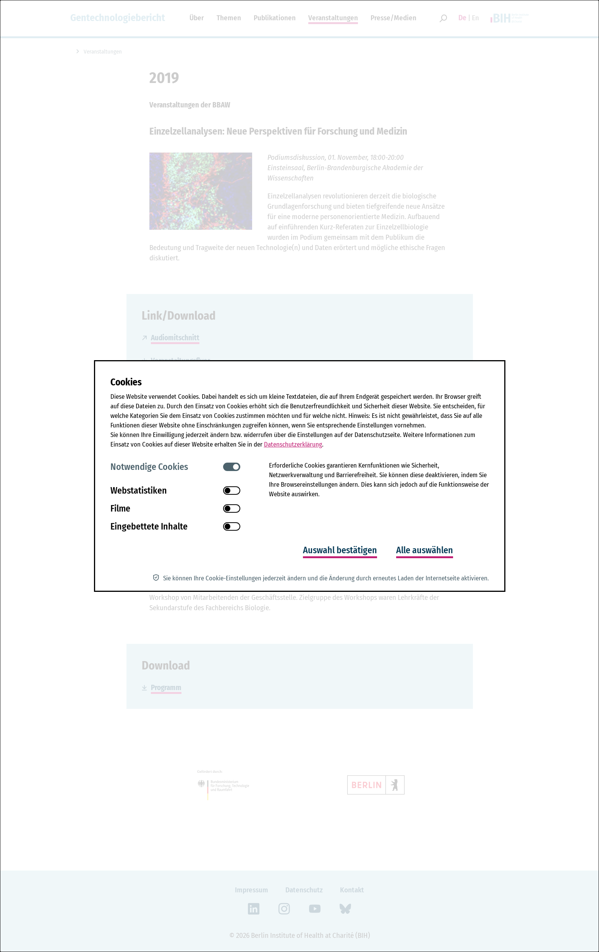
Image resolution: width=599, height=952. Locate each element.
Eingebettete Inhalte (149, 526)
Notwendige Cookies (149, 466)
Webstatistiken (138, 490)
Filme (120, 508)
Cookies (126, 382)
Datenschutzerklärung (293, 444)
